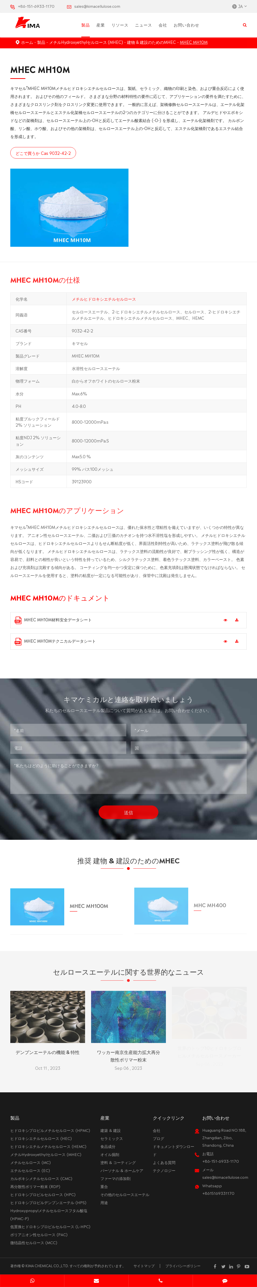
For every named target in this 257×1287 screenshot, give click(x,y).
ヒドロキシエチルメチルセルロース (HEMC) (48, 1146)
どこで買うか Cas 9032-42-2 (43, 153)
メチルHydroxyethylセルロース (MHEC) (86, 42)
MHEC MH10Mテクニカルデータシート (55, 641)
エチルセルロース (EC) (30, 1170)
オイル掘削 (109, 1154)
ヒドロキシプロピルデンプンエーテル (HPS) (48, 1202)
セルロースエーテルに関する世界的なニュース (128, 974)
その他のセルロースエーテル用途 (124, 1198)
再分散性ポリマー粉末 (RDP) (35, 1186)
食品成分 (107, 1146)
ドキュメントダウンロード (173, 1150)
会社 (163, 25)
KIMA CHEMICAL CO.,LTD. (47, 1265)
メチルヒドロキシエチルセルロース (104, 302)
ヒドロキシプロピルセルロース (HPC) (43, 1194)
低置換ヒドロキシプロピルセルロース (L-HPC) (50, 1226)
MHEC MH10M (194, 42)
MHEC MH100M (89, 902)
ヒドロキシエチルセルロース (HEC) (41, 1138)
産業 (100, 25)
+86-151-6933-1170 (36, 6)
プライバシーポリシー (183, 1265)
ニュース (143, 25)
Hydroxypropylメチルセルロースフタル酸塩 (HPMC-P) (48, 1214)
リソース (119, 25)
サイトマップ (144, 1265)
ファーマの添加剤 (115, 1178)
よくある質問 (164, 1162)
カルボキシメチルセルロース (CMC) (41, 1178)
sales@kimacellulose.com (97, 6)
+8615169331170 (218, 1193)
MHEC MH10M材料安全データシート (53, 620)
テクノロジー (164, 1170)
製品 (85, 25)
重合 (104, 1186)
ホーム (27, 42)
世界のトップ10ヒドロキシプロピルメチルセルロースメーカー (209, 1052)
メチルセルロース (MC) (30, 1162)
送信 (128, 808)
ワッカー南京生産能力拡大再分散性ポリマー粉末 (128, 1052)
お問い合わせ (186, 25)
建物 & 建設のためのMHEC (151, 42)
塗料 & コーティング (118, 1162)
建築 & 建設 (110, 1130)
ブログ (158, 1138)
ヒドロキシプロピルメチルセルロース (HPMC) (50, 1130)
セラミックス (111, 1138)
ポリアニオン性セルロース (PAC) (39, 1234)
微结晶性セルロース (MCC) (33, 1242)
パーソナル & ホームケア (121, 1170)
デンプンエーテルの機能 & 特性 (48, 1048)
